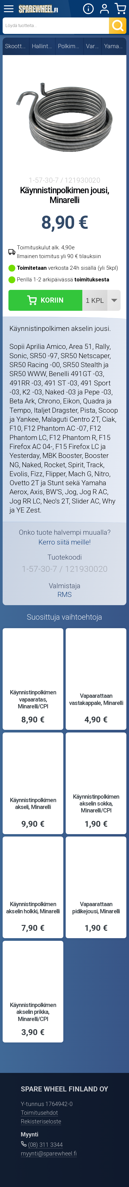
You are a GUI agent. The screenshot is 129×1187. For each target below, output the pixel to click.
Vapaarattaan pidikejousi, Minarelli (96, 907)
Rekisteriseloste (41, 1121)
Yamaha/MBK (114, 46)
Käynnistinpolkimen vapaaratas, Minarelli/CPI (33, 699)
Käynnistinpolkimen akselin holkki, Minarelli (33, 907)
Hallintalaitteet (42, 46)
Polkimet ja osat (70, 46)
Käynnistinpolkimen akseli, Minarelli (33, 803)
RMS (65, 594)
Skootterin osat (16, 46)
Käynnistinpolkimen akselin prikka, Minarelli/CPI (33, 1012)
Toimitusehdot (39, 1112)
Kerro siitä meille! (64, 542)
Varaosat (92, 46)
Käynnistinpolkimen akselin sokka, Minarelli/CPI (96, 803)
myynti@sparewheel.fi (49, 1153)
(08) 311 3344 (45, 1144)
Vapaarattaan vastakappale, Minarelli (96, 699)
